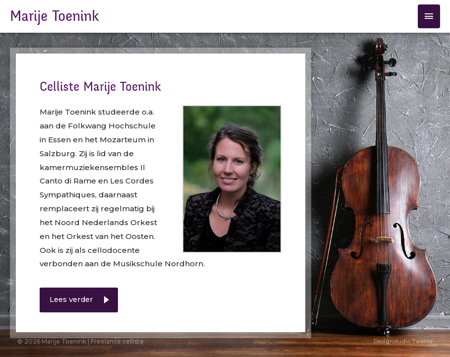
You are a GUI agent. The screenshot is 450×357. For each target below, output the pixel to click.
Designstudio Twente (403, 341)
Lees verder (73, 299)
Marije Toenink (54, 16)
